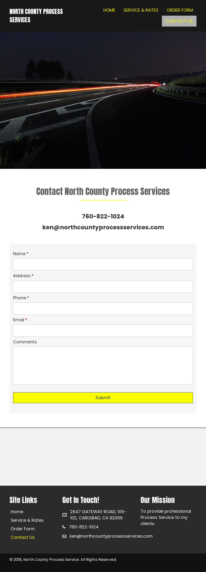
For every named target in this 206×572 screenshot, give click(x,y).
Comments (25, 342)
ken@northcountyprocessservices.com (111, 536)
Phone (21, 297)
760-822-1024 (84, 527)
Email (20, 320)
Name (21, 253)
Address (23, 275)
